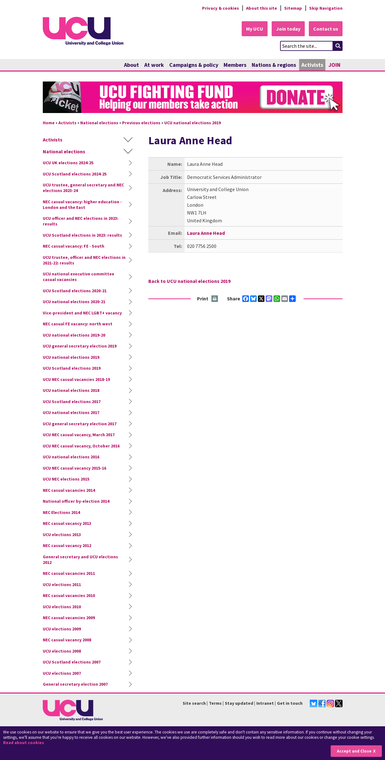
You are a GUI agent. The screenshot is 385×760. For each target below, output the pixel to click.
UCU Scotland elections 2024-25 (74, 174)
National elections (99, 123)
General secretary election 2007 (75, 684)
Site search (194, 703)
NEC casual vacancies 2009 (69, 617)
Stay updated (239, 703)
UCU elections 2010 (62, 606)
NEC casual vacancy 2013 (67, 523)
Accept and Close (354, 751)
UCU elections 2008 (62, 651)
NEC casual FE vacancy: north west (77, 324)
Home (49, 123)
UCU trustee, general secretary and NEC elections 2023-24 (83, 187)
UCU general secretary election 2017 (79, 424)
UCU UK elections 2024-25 (68, 162)
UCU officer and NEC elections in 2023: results (80, 221)
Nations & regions (274, 64)
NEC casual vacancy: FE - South (73, 246)
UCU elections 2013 (62, 534)
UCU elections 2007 (62, 673)
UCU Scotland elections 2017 (72, 401)
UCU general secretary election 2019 (79, 346)
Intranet (265, 703)
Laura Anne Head (206, 233)
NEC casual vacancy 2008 (67, 640)
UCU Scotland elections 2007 (72, 662)
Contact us (325, 29)
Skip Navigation (326, 8)
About (131, 64)
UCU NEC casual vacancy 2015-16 (74, 468)
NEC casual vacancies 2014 (69, 490)
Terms (215, 703)
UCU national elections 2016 (71, 457)
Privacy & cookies (220, 8)
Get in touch (290, 703)
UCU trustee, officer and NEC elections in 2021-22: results (84, 260)
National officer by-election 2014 (76, 501)
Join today (288, 29)
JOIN (334, 64)
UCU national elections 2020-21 (74, 301)
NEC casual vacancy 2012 (67, 545)
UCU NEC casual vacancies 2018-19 (76, 379)
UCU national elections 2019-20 (74, 335)
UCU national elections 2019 (192, 123)
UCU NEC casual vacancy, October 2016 (81, 446)
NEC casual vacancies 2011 (69, 573)
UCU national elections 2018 (71, 390)
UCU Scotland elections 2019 (72, 368)
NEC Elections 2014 (61, 512)
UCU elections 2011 (62, 584)
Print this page (215, 299)
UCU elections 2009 (62, 629)
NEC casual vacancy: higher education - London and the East (82, 204)
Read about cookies (23, 742)
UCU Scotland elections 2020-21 (74, 291)
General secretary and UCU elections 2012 (80, 559)
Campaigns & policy (193, 64)
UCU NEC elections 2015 (66, 479)
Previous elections (141, 123)
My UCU (254, 29)
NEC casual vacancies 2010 (69, 595)
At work (154, 64)
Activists (312, 64)
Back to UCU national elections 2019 (189, 281)
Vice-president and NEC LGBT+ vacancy (82, 313)
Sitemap (293, 8)
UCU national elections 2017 (71, 412)
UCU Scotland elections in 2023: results (82, 235)
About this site (261, 8)
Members (235, 64)
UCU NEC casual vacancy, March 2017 (79, 434)
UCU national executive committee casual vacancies (78, 276)
